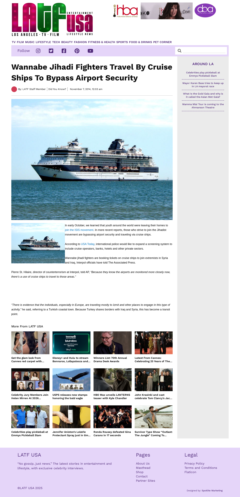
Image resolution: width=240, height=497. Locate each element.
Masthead (143, 468)
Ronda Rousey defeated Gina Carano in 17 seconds (112, 433)
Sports (122, 42)
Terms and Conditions (200, 468)
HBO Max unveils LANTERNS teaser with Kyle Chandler (112, 396)
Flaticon (190, 472)
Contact (142, 476)
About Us (143, 463)
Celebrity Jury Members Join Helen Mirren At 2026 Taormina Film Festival (29, 396)
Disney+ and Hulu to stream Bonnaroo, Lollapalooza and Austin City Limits (70, 359)
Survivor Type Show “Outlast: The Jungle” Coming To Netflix (153, 433)
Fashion (80, 42)
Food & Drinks (140, 42)
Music (29, 42)
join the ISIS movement (79, 229)
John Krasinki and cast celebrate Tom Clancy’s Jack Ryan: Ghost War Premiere (153, 396)
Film (20, 42)
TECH (56, 42)
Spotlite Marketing (212, 490)
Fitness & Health (101, 42)
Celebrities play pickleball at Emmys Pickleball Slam (29, 433)
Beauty (67, 42)
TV (14, 42)
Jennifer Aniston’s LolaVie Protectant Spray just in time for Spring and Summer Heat (71, 433)
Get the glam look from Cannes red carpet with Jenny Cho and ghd (26, 359)
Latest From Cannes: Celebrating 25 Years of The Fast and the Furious (152, 359)
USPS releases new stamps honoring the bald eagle (69, 396)
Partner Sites (145, 480)
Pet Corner (162, 42)
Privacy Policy (194, 463)
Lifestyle (43, 42)
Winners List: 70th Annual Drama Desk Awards (110, 359)
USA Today (87, 244)
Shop (140, 472)
